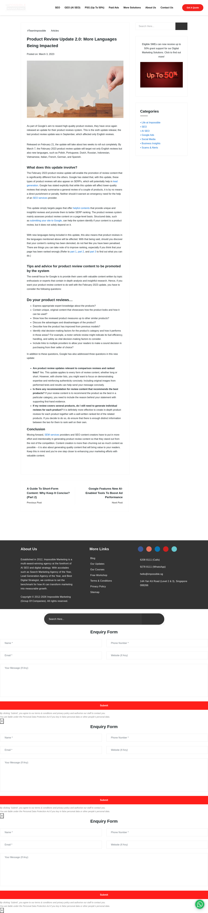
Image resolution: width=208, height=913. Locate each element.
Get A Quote (193, 7)
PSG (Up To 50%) (94, 7)
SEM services (52, 434)
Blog (92, 558)
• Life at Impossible (150, 122)
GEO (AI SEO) (72, 7)
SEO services (40, 198)
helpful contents (81, 208)
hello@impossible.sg (151, 574)
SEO (57, 7)
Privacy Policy (98, 586)
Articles (55, 30)
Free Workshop (98, 575)
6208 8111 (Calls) (150, 559)
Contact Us (167, 7)
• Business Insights (150, 143)
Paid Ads (114, 7)
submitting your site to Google (46, 220)
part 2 (81, 251)
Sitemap (94, 592)
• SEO (143, 126)
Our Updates (97, 564)
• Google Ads (147, 135)
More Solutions (132, 7)
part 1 (73, 251)
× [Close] (2, 721)
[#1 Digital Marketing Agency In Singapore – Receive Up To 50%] (199, 904)
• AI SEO (145, 131)
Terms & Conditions (101, 580)
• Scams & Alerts (149, 147)
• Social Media (148, 139)
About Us (150, 7)
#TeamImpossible (36, 30)
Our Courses (97, 569)
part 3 (93, 251)
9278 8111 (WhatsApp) (153, 567)
